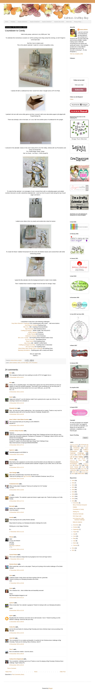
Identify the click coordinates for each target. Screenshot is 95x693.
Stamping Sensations (24, 350)
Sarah (11, 397)
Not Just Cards (30, 346)
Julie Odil (12, 638)
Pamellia (11, 459)
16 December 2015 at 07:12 (16, 445)
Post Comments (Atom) (18, 674)
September (76, 529)
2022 (73, 485)
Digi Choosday (29, 328)
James (18, 362)
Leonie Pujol (81, 454)
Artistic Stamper (32, 332)
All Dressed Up (84, 444)
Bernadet (11, 506)
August (75, 531)
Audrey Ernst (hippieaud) (16, 659)
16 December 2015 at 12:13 (16, 467)
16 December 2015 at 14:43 (16, 478)
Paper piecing (81, 458)
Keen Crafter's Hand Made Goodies (19, 419)
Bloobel (82, 446)
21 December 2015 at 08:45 (16, 621)
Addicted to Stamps (30, 336)
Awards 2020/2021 (22, 21)
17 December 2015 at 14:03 (16, 570)
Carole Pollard (13, 554)
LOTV (30, 362)
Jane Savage (12, 472)
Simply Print (78, 465)
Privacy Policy (77, 21)
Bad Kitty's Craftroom (14, 545)
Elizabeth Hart (13, 408)
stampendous (85, 472)
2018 (73, 494)
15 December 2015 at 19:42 (16, 392)
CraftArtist (76, 449)
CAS (87, 446)
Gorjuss (72, 454)
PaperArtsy (72, 460)
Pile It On (26, 327)
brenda (11, 517)
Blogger (51, 688)
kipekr (11, 615)
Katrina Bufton (84, 29)
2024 (73, 480)
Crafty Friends (31, 334)
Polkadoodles (74, 462)
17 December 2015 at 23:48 (16, 583)
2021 (73, 487)
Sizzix (83, 467)
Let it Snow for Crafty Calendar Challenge (79, 519)
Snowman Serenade (78, 514)
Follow (71, 99)
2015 (73, 501)
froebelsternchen (14, 484)
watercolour (81, 473)
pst (10, 495)
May (74, 538)
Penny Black (82, 460)
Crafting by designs (26, 330)
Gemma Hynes (13, 564)
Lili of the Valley (24, 362)
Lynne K (11, 602)
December (76, 503)
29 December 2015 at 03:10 (16, 665)
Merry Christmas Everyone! (80, 505)
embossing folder (83, 470)
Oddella (75, 507)
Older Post (62, 671)
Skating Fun (76, 511)
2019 (73, 492)
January (75, 545)
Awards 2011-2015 (59, 21)
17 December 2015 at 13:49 (16, 559)
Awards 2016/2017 (47, 21)
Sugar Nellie (84, 468)
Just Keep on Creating (31, 325)
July (74, 534)
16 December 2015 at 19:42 (16, 512)
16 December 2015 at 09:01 (16, 454)
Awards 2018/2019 (35, 21)
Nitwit (71, 458)
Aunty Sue (12, 627)
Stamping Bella (74, 468)
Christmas (76, 448)
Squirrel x (12, 450)
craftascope (73, 470)
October (75, 527)
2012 (73, 550)
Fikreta (11, 537)
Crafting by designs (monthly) (27, 345)
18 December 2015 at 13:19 (16, 610)
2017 (73, 496)
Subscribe (79, 90)
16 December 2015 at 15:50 (16, 489)
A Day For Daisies (74, 444)
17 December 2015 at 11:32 (16, 531)
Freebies (13, 21)
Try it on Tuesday (30, 339)
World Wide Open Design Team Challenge (30, 348)
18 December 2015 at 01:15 (16, 597)
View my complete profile (76, 54)
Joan (10, 575)
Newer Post (8, 671)
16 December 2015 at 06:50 (16, 425)
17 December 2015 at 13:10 (16, 549)
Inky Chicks (27, 343)
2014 (73, 548)
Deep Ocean (29, 341)
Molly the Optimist (77, 522)
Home (6, 21)
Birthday (75, 446)
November (76, 525)
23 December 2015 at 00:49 (16, 644)
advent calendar (13, 362)
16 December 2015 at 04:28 (16, 414)
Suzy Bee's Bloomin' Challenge (20, 323)
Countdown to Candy (78, 509)
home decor (76, 472)
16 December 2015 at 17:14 (16, 501)
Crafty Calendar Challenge (79, 452)
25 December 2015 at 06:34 (16, 653)
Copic (86, 448)
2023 (73, 483)
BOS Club (69, 21)
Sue (10, 373)
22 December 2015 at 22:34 (16, 633)
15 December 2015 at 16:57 (16, 377)
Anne (10, 588)
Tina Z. (11, 649)
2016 (73, 498)
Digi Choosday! (27, 476)
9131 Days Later (77, 516)
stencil (73, 473)
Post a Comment (11, 668)
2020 (73, 489)
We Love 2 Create (23, 337)
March (75, 543)
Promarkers (34, 362)
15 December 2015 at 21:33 (16, 403)
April (74, 540)
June (74, 536)
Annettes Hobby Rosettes (16, 430)
